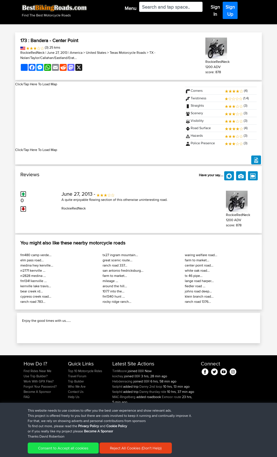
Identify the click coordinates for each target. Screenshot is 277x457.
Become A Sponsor (98, 431)
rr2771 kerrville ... (32, 270)
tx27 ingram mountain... (120, 254)
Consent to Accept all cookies (63, 448)
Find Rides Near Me (37, 399)
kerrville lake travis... (35, 286)
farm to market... (115, 275)
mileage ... (110, 280)
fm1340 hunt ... (114, 296)
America (76, 52)
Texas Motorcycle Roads (128, 52)
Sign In (215, 10)
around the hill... (115, 286)
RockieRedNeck (32, 52)
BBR (141, 399)
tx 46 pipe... (194, 275)
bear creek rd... (31, 291)
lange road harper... (199, 280)
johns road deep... (198, 291)
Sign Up (230, 10)
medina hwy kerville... (36, 265)
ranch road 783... (32, 301)
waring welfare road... (201, 254)
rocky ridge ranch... (117, 301)
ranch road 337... (115, 265)
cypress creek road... (35, 296)
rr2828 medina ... (33, 275)
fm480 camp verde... (36, 254)
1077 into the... (113, 291)
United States (96, 52)
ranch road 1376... (198, 301)
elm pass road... (32, 260)
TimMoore (120, 399)
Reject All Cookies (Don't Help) (135, 448)
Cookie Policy (116, 426)
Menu (130, 8)
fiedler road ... (195, 286)
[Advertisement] (97, 117)
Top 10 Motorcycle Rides (85, 399)
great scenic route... (117, 260)
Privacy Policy (88, 426)
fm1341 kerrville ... (33, 280)
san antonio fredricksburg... (123, 270)
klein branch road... (199, 296)
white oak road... (197, 270)
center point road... (199, 265)
